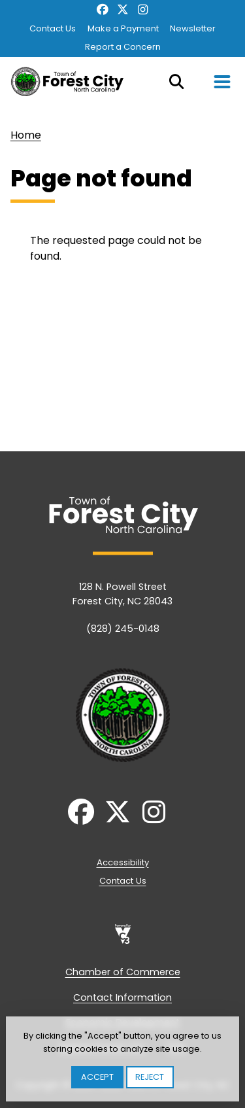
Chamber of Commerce (122, 971)
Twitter (122, 10)
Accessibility (123, 862)
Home (25, 135)
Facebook (103, 10)
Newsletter (193, 28)
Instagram (143, 10)
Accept (97, 1076)
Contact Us (52, 28)
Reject (149, 1076)
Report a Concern (123, 47)
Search (176, 82)
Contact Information (122, 997)
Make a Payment (123, 28)
